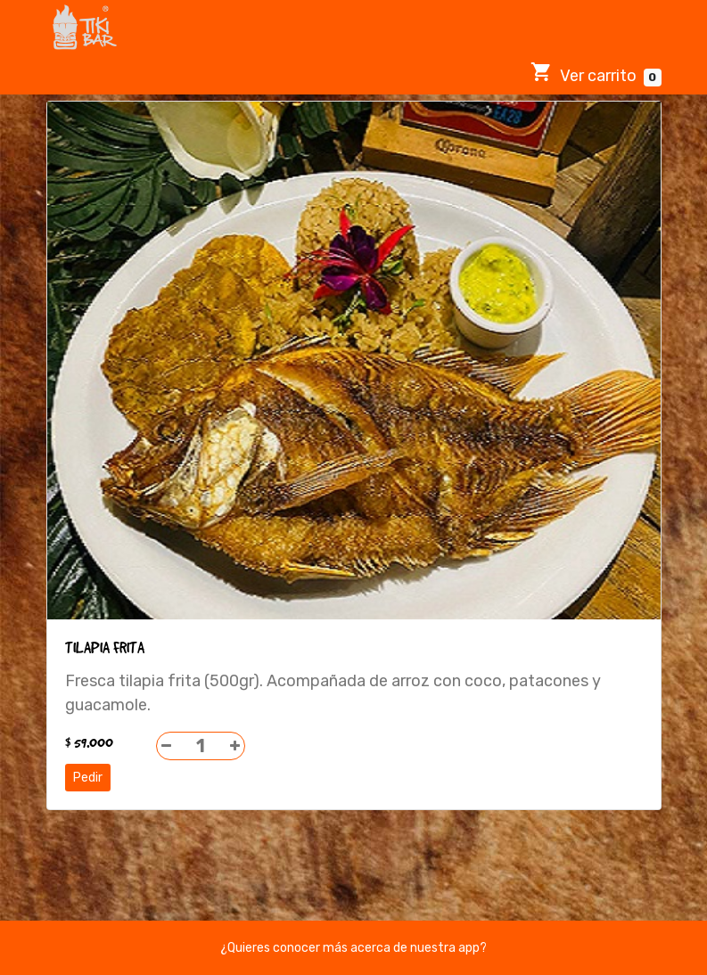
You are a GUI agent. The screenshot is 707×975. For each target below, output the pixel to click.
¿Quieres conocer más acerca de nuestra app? (353, 947)
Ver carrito (596, 73)
